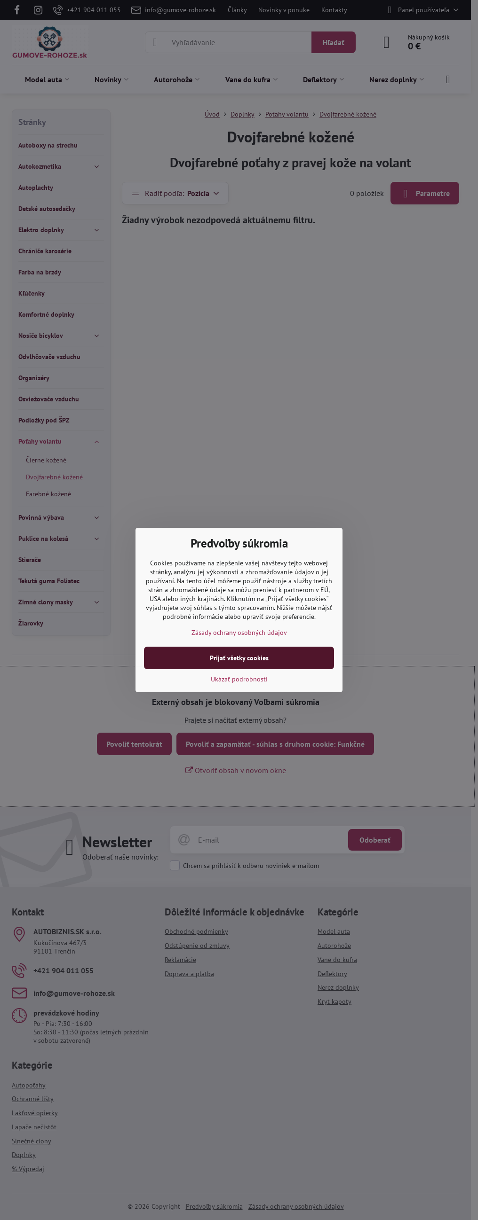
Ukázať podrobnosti (239, 679)
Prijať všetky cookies (239, 658)
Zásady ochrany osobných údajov (239, 632)
